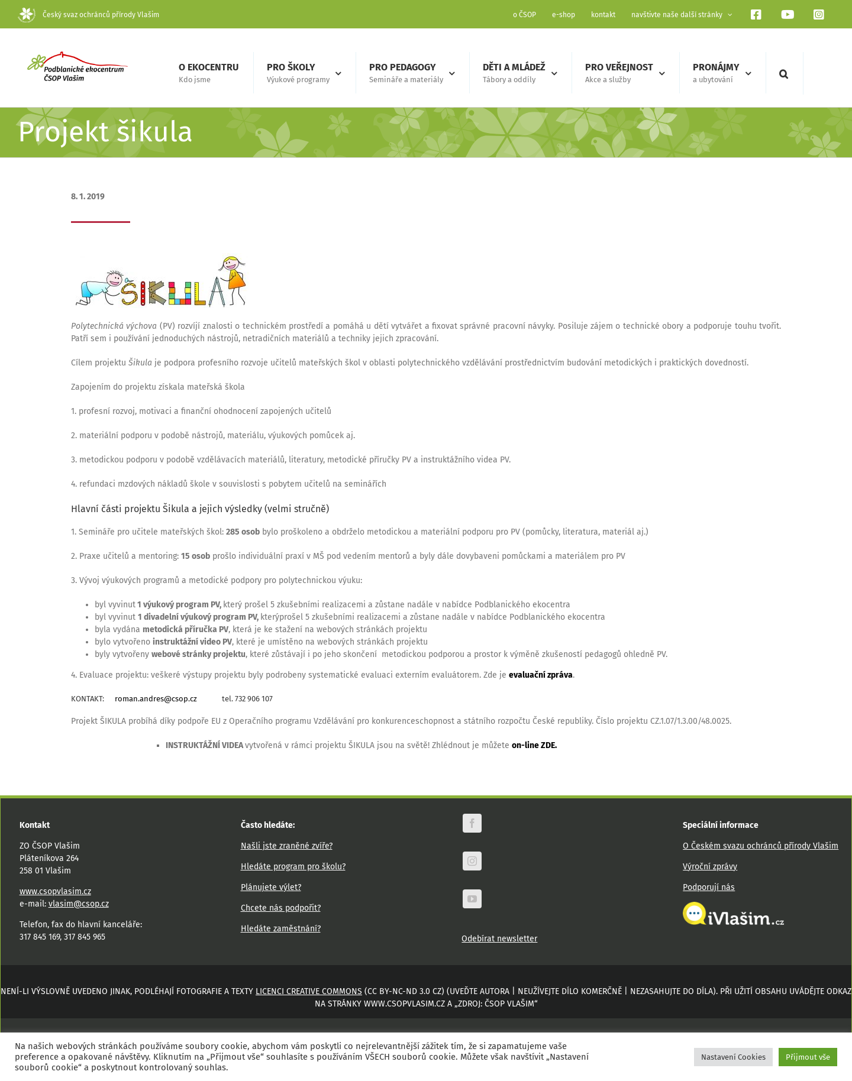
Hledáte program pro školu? (293, 866)
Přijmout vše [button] (808, 1057)
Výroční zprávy (710, 866)
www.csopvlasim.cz (55, 891)
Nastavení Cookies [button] (733, 1057)
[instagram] (472, 860)
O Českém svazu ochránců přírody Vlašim (760, 845)
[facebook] (472, 822)
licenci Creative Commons (309, 991)
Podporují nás (709, 887)
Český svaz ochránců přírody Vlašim (88, 15)
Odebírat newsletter (499, 938)
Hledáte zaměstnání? (281, 928)
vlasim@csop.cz (79, 903)
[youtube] (472, 898)
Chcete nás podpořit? (281, 907)
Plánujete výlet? (271, 887)
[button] (783, 73)
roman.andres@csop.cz (156, 698)
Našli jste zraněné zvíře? (287, 845)
